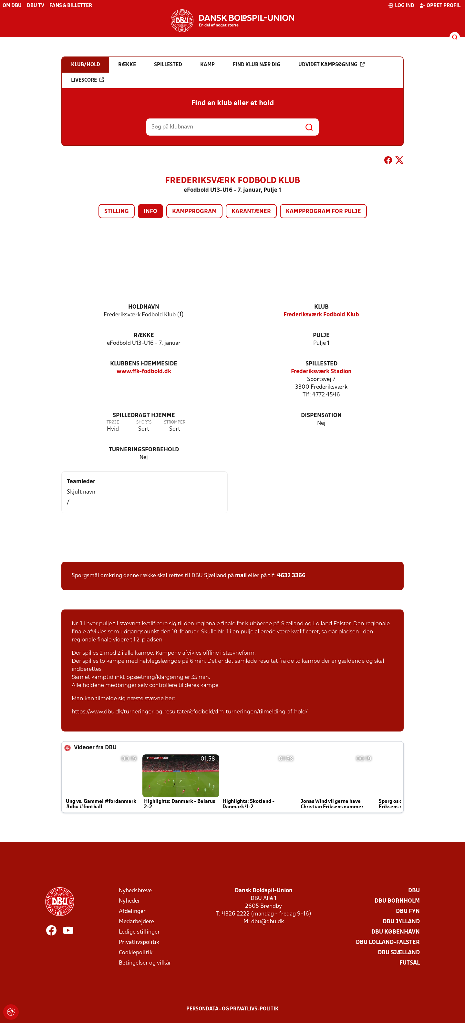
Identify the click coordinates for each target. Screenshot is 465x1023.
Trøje (113, 422)
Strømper (174, 422)
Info (150, 211)
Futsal (409, 963)
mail (241, 575)
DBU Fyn (408, 911)
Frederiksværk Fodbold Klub (321, 315)
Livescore (87, 80)
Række (144, 335)
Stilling (116, 211)
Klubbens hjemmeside (143, 364)
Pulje (321, 335)
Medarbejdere (136, 922)
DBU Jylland (401, 922)
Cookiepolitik (135, 953)
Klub (321, 307)
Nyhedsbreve (135, 891)
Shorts (143, 422)
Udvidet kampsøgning (331, 64)
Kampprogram (194, 211)
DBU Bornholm (397, 901)
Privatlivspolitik (139, 942)
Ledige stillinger (139, 932)
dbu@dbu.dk (267, 922)
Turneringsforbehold (144, 450)
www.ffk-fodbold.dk (144, 371)
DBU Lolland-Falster (388, 942)
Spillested (321, 364)
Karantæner (251, 211)
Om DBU (12, 6)
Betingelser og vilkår (145, 963)
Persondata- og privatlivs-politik (232, 1009)
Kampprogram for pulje (323, 211)
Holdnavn (143, 307)
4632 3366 (291, 575)
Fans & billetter (70, 6)
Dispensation (321, 415)
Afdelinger (132, 911)
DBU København (395, 932)
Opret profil (439, 5)
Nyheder (129, 901)
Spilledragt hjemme (144, 415)
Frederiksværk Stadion (321, 371)
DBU (414, 891)
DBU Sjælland (399, 953)
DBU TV (35, 6)
